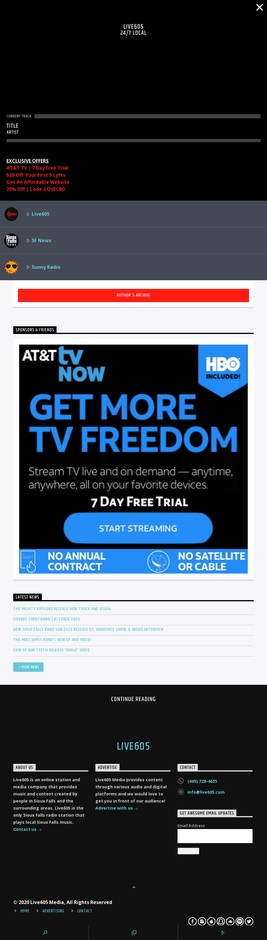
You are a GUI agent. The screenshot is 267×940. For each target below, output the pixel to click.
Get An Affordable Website (37, 182)
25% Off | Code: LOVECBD (35, 189)
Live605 (26, 214)
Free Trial (57, 168)
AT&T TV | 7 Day (26, 168)
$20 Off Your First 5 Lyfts (35, 175)
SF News (27, 240)
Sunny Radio (32, 267)
